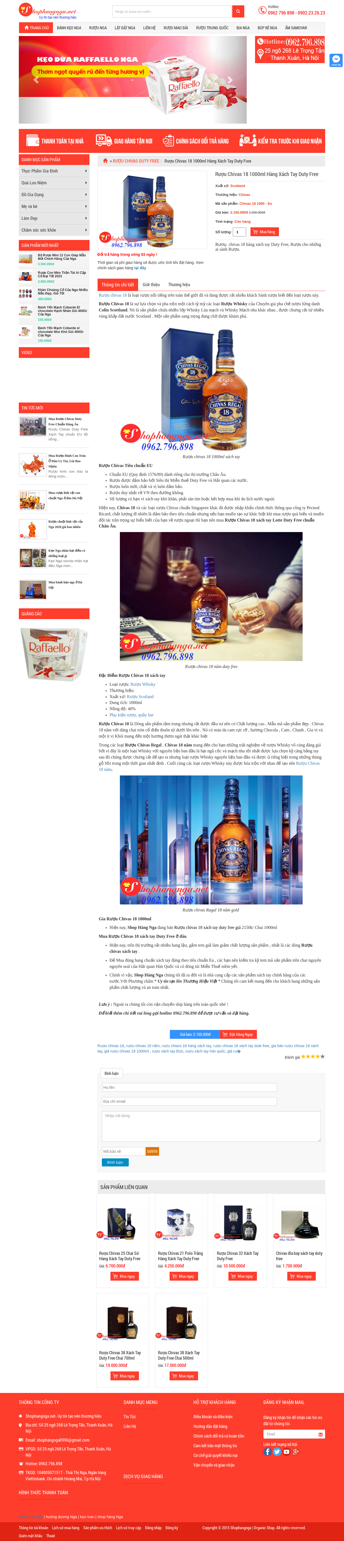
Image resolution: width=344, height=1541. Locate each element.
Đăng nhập (153, 1527)
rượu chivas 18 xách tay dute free (241, 1046)
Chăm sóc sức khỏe (39, 230)
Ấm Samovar (296, 27)
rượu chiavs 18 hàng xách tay (186, 1046)
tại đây (140, 268)
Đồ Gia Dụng (33, 194)
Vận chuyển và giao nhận (214, 1465)
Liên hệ (149, 27)
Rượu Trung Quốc (212, 27)
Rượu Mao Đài (176, 27)
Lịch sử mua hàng (65, 1527)
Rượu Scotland (140, 696)
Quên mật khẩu (30, 1535)
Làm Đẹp (29, 218)
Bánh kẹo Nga (69, 27)
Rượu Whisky (143, 684)
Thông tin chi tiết (118, 284)
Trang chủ (36, 27)
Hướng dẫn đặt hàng (210, 1426)
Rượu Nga (98, 27)
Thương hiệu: (227, 195)
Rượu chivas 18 (113, 295)
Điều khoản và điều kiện (213, 1416)
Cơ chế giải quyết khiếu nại (216, 1455)
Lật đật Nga (125, 27)
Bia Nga (243, 27)
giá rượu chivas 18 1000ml (127, 1051)
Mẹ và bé (29, 206)
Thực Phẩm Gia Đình (40, 171)
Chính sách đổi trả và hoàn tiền (219, 1436)
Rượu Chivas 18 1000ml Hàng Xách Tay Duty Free (266, 173)
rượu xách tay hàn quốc (205, 1051)
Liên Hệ (130, 1426)
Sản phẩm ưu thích (97, 1527)
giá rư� (234, 1051)
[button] (36, 80)
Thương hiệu (179, 284)
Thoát (50, 1535)
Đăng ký (172, 1527)
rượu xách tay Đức (167, 1051)
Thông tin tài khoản (33, 1527)
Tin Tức (130, 1416)
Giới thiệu (151, 284)
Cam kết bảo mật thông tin (215, 1445)
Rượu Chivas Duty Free (136, 161)
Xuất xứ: (230, 186)
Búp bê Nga (267, 27)
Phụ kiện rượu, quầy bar (132, 715)
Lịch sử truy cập (128, 1527)
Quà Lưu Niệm (34, 182)
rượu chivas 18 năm (143, 1046)
